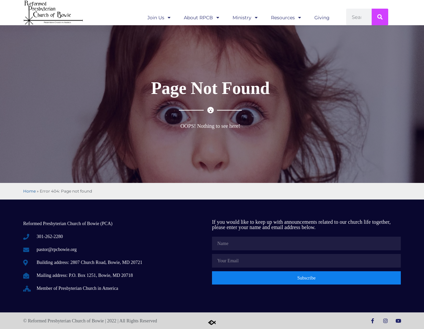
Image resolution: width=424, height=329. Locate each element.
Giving (322, 18)
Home (29, 191)
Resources (286, 17)
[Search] (380, 17)
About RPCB (201, 17)
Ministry (245, 17)
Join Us (159, 17)
